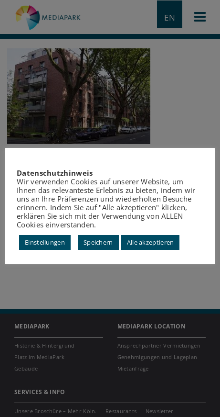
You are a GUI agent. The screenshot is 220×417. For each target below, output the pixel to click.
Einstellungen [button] (45, 242)
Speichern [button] (98, 242)
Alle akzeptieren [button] (150, 242)
